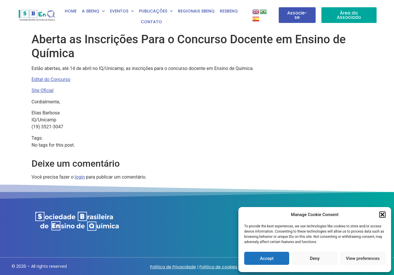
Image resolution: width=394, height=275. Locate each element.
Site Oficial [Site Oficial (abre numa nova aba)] (43, 90)
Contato (151, 22)
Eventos (122, 11)
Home (71, 11)
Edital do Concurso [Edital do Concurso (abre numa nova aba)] (51, 79)
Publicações (156, 11)
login (80, 177)
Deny (315, 258)
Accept (267, 258)
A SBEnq (93, 11)
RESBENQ (229, 11)
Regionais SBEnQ (196, 11)
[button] (382, 215)
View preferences (362, 258)
